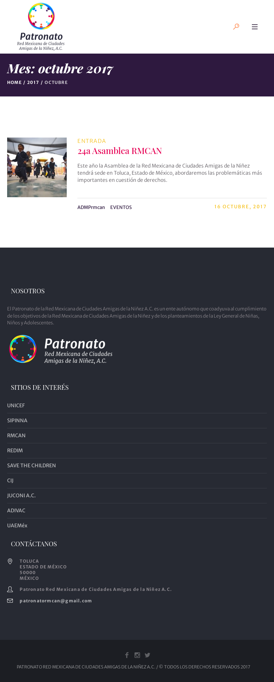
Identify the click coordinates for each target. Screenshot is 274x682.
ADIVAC (16, 510)
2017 (33, 82)
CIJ (10, 480)
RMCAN (16, 435)
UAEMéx (17, 525)
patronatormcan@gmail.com (56, 600)
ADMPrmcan (91, 207)
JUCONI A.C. (21, 495)
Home (14, 82)
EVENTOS (121, 207)
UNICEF (16, 405)
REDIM (15, 450)
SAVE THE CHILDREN (31, 465)
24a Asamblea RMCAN (119, 150)
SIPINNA (17, 420)
